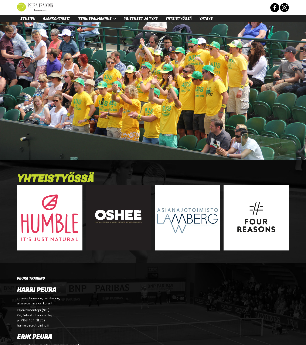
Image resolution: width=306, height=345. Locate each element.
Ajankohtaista (57, 18)
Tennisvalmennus (95, 18)
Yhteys (206, 18)
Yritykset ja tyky (141, 18)
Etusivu (27, 18)
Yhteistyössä (179, 18)
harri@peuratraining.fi (33, 325)
